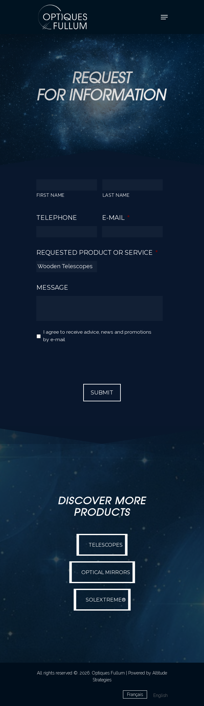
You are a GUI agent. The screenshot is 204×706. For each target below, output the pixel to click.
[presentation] (83, 360)
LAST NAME (116, 195)
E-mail (116, 217)
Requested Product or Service (97, 252)
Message (52, 287)
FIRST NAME (51, 195)
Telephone (56, 217)
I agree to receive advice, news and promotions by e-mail (97, 335)
